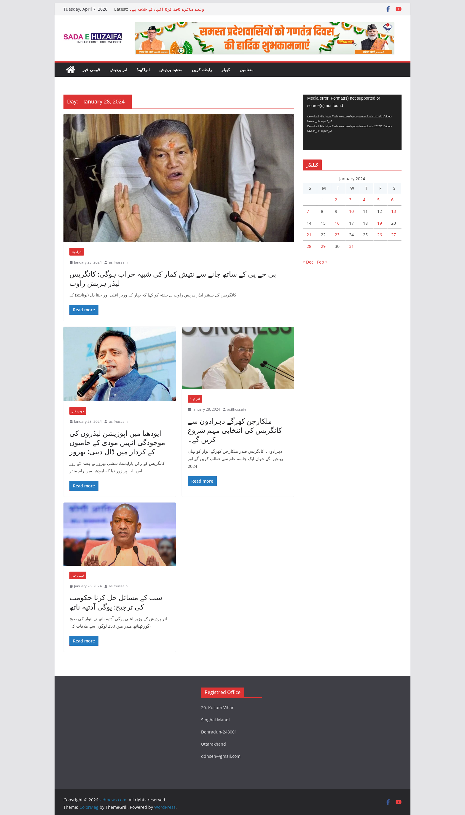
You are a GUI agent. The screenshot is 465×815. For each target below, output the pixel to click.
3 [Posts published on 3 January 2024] (350, 199)
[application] (352, 122)
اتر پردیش (118, 69)
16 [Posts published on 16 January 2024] (337, 223)
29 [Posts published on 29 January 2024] (323, 246)
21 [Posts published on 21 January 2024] (309, 234)
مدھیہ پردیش (170, 69)
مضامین (247, 69)
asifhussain (118, 262)
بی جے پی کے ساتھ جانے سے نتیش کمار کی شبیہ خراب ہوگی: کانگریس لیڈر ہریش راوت (172, 278)
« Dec (308, 262)
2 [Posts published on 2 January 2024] (336, 199)
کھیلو (226, 69)
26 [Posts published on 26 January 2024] (379, 234)
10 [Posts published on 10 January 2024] (351, 211)
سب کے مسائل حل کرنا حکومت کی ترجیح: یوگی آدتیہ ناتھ (115, 601)
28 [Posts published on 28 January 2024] (309, 246)
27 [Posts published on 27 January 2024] (393, 234)
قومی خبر (91, 69)
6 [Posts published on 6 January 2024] (392, 199)
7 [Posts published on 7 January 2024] (308, 211)
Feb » (322, 262)
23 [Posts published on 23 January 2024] (337, 234)
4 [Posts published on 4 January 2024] (364, 199)
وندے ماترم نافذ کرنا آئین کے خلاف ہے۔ (166, 9)
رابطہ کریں (202, 69)
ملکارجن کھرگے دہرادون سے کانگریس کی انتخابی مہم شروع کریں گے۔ (235, 430)
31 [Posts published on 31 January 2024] (351, 246)
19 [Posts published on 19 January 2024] (379, 223)
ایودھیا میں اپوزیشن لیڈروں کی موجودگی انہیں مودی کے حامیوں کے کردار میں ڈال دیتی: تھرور (117, 442)
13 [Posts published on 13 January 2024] (393, 211)
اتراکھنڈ (143, 69)
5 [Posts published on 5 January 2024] (378, 199)
